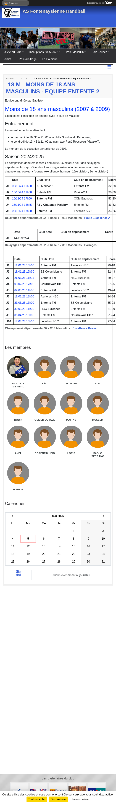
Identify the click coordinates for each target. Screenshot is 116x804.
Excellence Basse (84, 328)
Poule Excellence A (97, 217)
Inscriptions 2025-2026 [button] (43, 52)
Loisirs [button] (7, 59)
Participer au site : (99, 3)
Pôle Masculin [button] (75, 52)
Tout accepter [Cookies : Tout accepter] (36, 799)
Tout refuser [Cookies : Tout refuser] (58, 799)
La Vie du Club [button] (12, 52)
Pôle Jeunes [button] (99, 52)
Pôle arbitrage (28, 59)
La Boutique (49, 59)
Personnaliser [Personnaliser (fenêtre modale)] (80, 799)
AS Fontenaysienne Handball (54, 11)
